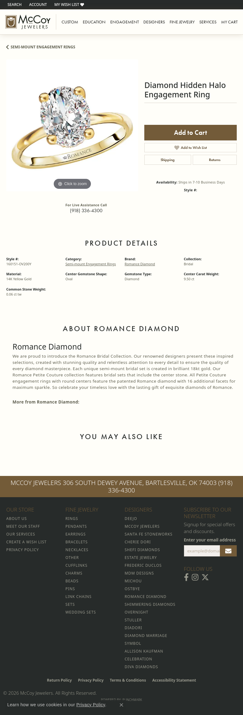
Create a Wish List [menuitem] (26, 542)
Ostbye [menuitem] (132, 588)
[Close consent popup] (121, 705)
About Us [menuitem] (16, 518)
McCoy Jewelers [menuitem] (142, 526)
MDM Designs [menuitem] (139, 573)
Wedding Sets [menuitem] (81, 612)
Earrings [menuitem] (76, 534)
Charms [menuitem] (74, 573)
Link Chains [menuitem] (79, 596)
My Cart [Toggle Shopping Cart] (229, 22)
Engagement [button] (124, 22)
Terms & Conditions (128, 680)
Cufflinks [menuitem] (76, 565)
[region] (72, 125)
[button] (14, 4)
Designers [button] (154, 22)
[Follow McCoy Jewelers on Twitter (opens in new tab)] (205, 577)
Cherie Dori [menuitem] (138, 542)
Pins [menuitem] (70, 588)
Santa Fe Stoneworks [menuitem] (148, 534)
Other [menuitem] (72, 557)
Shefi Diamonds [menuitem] (142, 549)
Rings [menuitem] (72, 518)
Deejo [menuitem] (131, 518)
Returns (215, 159)
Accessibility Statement (174, 680)
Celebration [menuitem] (138, 659)
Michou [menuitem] (133, 581)
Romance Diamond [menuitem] (145, 596)
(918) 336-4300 (86, 210)
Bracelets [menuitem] (77, 542)
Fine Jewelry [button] (182, 22)
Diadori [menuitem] (133, 627)
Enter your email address (210, 540)
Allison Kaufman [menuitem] (144, 651)
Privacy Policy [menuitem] (22, 549)
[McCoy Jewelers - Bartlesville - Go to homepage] (28, 22)
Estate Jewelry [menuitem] (141, 557)
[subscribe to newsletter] (228, 550)
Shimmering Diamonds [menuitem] (150, 604)
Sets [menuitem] (70, 604)
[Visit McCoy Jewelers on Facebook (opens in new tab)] (186, 577)
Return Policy (59, 680)
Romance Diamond (140, 264)
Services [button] (207, 22)
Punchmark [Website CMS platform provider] (132, 700)
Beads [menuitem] (72, 581)
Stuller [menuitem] (133, 620)
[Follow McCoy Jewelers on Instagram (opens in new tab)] (195, 577)
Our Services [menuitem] (20, 534)
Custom (70, 22)
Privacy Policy (91, 680)
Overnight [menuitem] (136, 612)
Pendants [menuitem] (76, 526)
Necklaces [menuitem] (77, 549)
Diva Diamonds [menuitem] (141, 666)
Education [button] (94, 22)
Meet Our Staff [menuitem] (23, 526)
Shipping (168, 159)
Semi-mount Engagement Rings (43, 47)
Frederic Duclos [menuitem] (143, 565)
